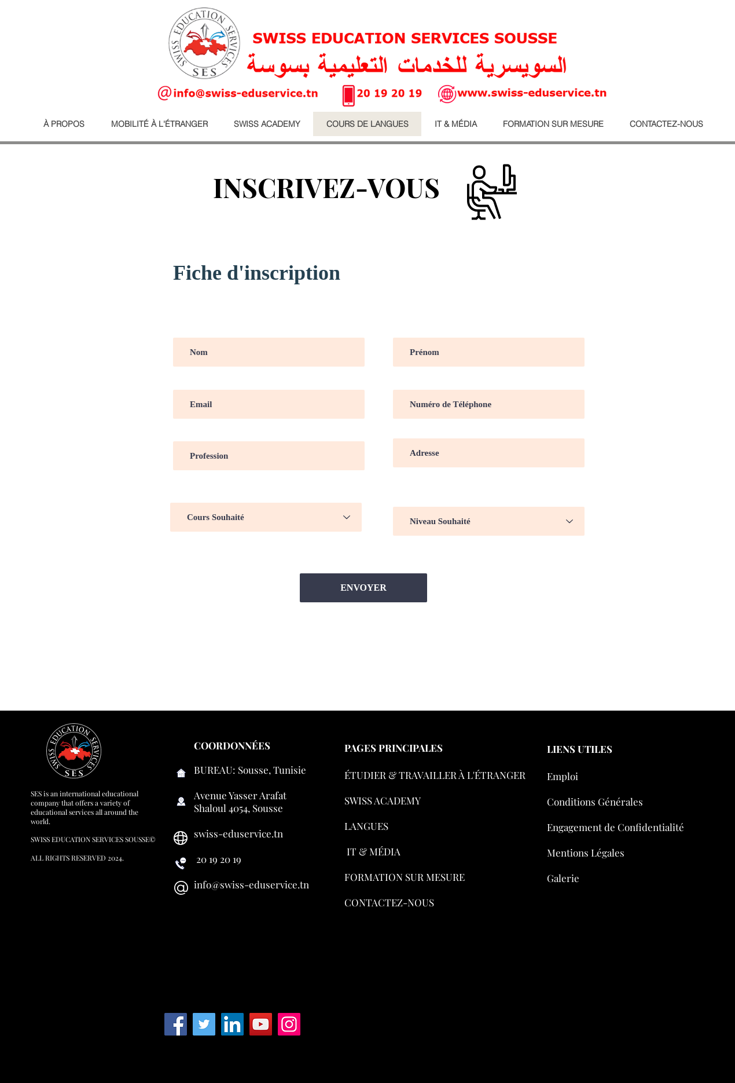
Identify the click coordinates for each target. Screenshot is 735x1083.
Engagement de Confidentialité (615, 827)
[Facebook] (175, 1024)
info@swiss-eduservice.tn (251, 884)
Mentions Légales (585, 852)
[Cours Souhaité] (266, 517)
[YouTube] (260, 1024)
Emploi (562, 776)
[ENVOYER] (363, 587)
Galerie (563, 878)
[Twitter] (204, 1024)
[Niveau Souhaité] (489, 521)
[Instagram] (289, 1024)
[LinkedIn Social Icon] (232, 1024)
